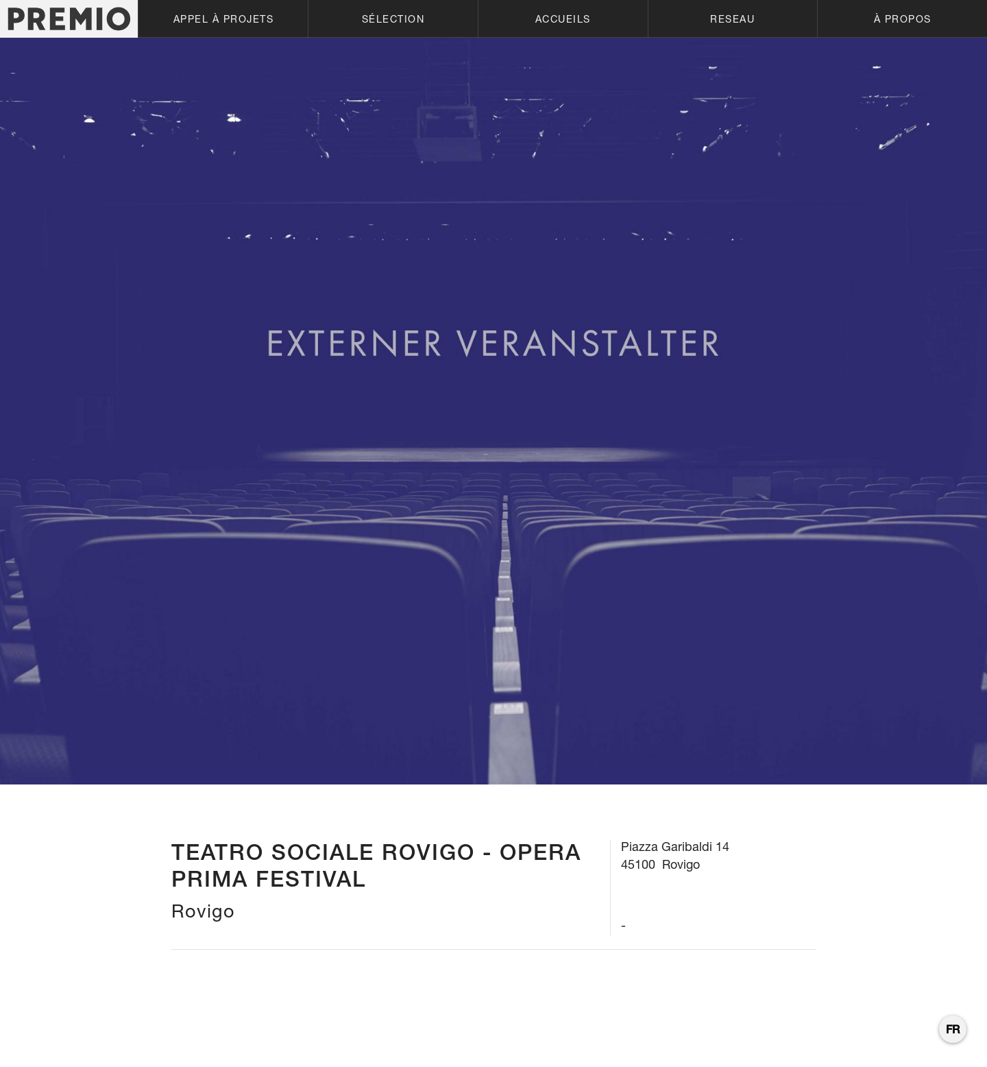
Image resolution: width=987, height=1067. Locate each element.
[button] (223, 19)
